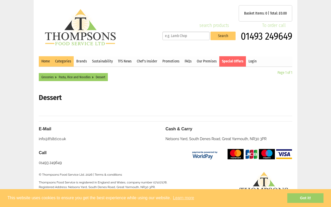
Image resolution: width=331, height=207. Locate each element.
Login (253, 61)
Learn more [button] (183, 198)
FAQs (188, 61)
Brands (81, 61)
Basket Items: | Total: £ (265, 13)
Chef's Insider (147, 61)
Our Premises (207, 61)
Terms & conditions (108, 174)
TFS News (125, 61)
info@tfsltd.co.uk (52, 139)
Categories (63, 61)
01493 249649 (266, 36)
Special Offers (232, 61)
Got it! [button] (305, 198)
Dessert (100, 77)
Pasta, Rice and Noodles (75, 77)
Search (223, 36)
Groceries (47, 77)
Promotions (170, 61)
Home (45, 61)
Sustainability (102, 61)
